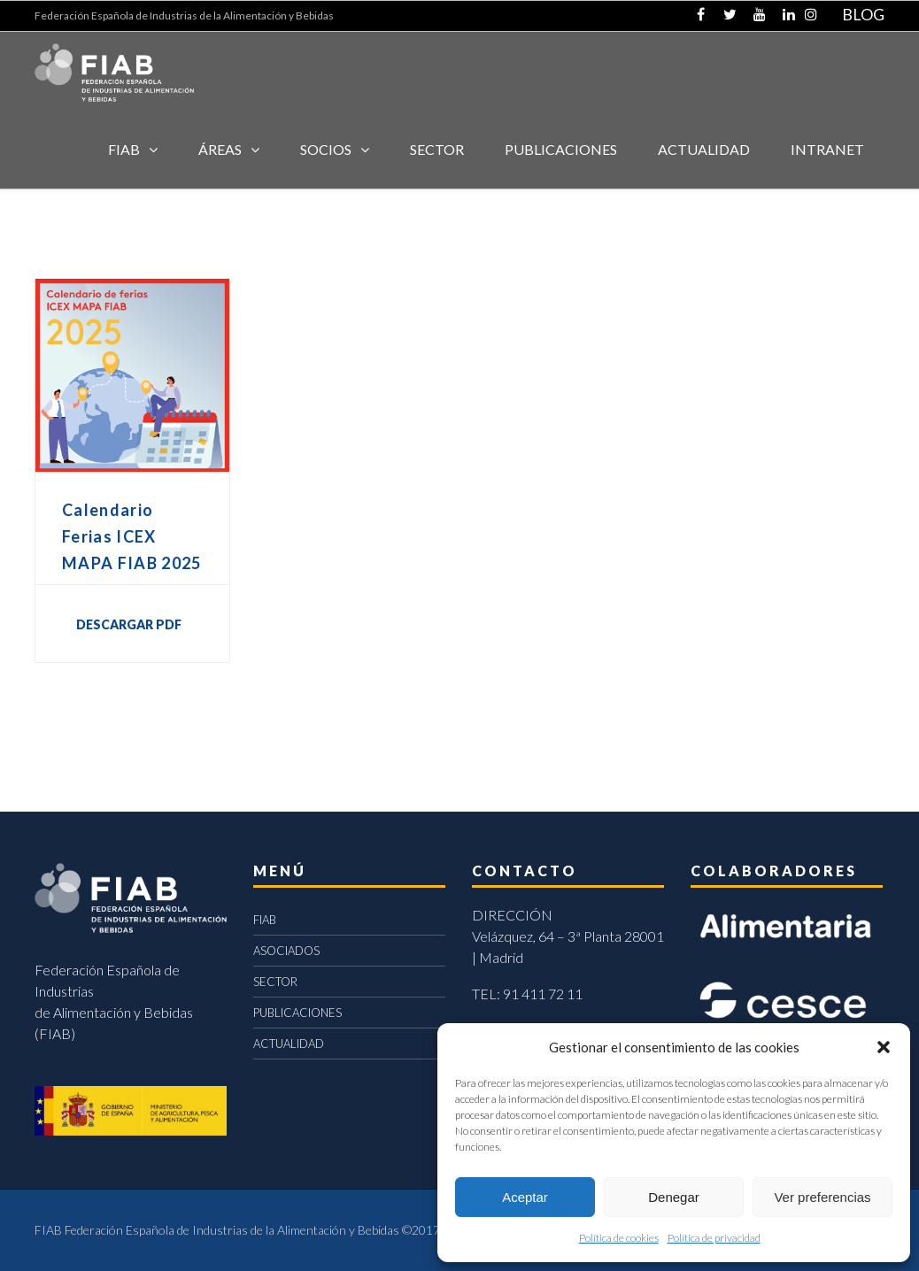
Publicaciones (561, 149)
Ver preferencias (822, 1197)
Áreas (220, 149)
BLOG (863, 14)
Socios (325, 149)
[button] (883, 1047)
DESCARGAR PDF (128, 624)
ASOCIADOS (286, 951)
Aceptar (525, 1197)
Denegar (673, 1197)
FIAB (124, 149)
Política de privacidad (714, 1237)
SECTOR (437, 149)
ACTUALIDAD (704, 149)
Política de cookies (619, 1237)
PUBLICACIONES (297, 1012)
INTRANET (827, 149)
